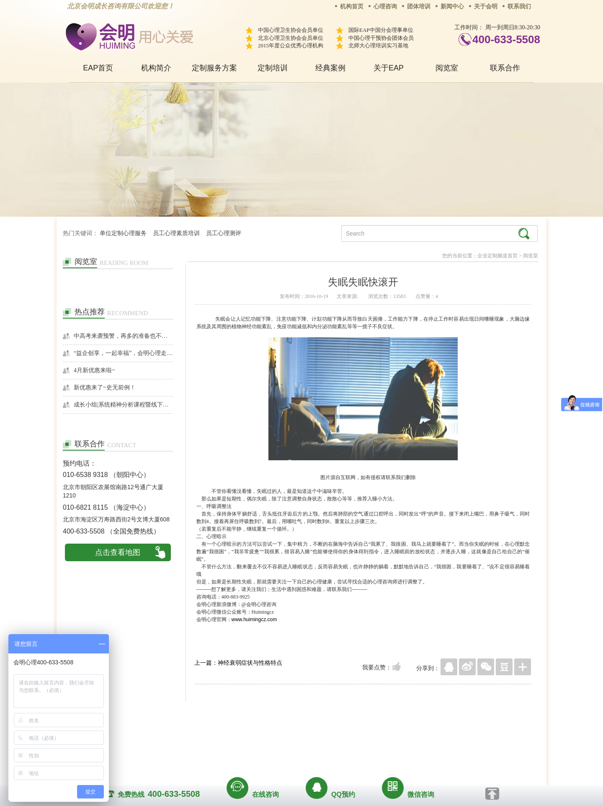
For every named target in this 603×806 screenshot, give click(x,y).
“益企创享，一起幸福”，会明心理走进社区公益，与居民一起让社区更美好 (123, 353)
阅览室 (447, 68)
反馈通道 (318, 734)
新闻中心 (452, 6)
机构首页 (351, 6)
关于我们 (217, 734)
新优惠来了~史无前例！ (105, 387)
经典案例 (330, 68)
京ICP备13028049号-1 (333, 746)
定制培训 (273, 68)
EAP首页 (98, 68)
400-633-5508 (506, 39)
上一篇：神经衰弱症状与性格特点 (238, 662)
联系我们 (519, 6)
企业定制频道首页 (497, 256)
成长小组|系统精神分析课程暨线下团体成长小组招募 (123, 405)
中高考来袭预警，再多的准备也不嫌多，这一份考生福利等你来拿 (123, 336)
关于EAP (389, 68)
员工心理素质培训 (176, 233)
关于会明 (485, 6)
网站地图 (352, 734)
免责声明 (386, 734)
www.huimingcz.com (254, 619)
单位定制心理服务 (123, 233)
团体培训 (418, 6)
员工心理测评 (223, 233)
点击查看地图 (117, 552)
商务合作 (251, 734)
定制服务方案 (214, 68)
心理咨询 (385, 6)
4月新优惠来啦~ (94, 370)
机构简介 (156, 68)
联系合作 (505, 68)
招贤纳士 (284, 734)
